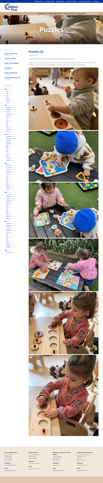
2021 (8, 221)
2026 (8, 89)
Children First (39, 1)
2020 (8, 250)
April (9, 96)
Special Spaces (80, 13)
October (10, 111)
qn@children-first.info (34, 468)
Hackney (95, 1)
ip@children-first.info (82, 470)
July (9, 118)
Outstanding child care (55, 13)
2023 (8, 163)
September (11, 114)
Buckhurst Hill (49, 1)
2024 (8, 134)
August (10, 116)
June (9, 91)
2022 (8, 192)
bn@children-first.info (10, 470)
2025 (8, 105)
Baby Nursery (60, 1)
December (10, 107)
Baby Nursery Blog (92, 13)
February (10, 100)
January (10, 102)
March (10, 98)
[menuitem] (43, 13)
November (10, 109)
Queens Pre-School (85, 1)
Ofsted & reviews (69, 13)
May (9, 93)
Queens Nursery (72, 1)
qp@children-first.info (58, 470)
